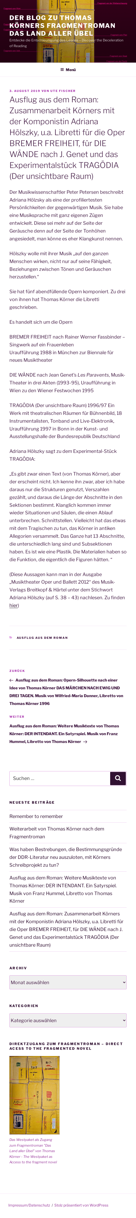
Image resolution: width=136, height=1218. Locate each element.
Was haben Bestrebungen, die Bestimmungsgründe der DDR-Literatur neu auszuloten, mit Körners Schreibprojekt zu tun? (65, 857)
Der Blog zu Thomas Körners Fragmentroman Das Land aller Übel (62, 25)
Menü (68, 69)
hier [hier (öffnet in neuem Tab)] (13, 605)
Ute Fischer (63, 91)
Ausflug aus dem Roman (42, 638)
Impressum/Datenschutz (29, 1205)
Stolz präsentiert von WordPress (81, 1205)
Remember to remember (36, 816)
